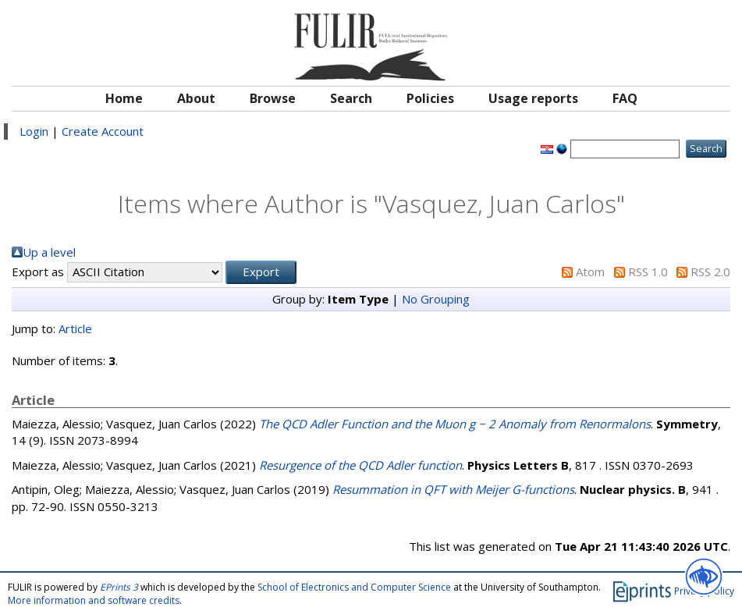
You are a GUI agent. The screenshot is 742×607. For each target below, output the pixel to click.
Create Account (103, 131)
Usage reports (533, 98)
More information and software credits (93, 600)
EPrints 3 (119, 587)
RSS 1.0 (648, 271)
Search (351, 98)
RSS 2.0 (710, 271)
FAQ (624, 98)
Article (75, 328)
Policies (430, 98)
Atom (590, 271)
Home (124, 98)
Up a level (49, 252)
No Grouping (436, 299)
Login (34, 131)
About (196, 98)
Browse (273, 98)
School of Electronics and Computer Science (354, 587)
